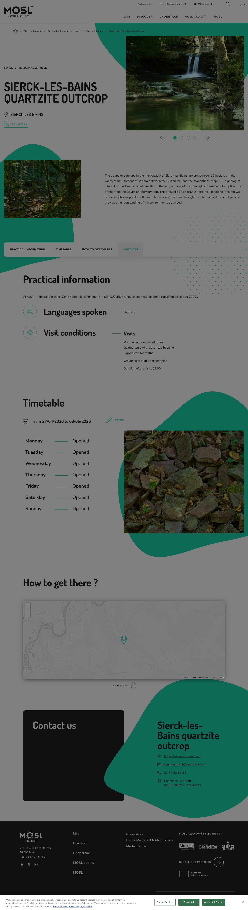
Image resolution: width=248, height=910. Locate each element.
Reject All (189, 903)
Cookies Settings (165, 903)
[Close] (242, 903)
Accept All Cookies (213, 903)
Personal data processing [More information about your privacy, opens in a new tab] (66, 908)
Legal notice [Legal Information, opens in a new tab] (86, 908)
